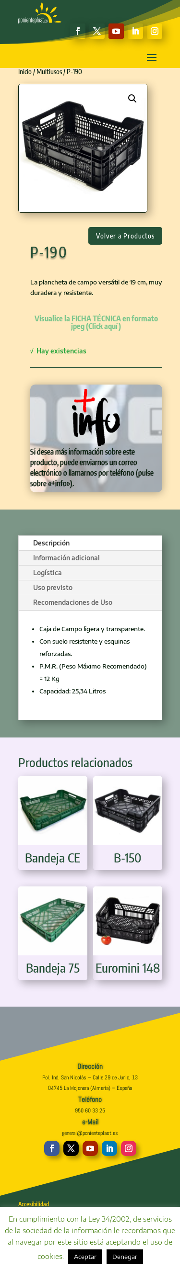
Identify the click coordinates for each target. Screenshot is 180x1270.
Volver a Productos (125, 236)
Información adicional (66, 558)
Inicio (25, 72)
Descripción (51, 543)
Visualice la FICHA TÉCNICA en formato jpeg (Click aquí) (96, 322)
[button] (132, 98)
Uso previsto (52, 587)
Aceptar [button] (85, 1256)
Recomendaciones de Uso (72, 602)
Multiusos (49, 72)
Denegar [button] (124, 1256)
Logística (47, 573)
